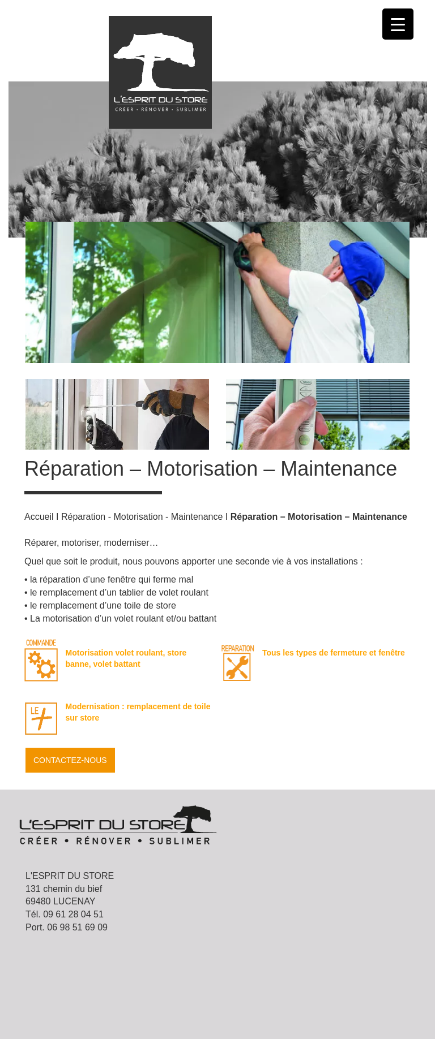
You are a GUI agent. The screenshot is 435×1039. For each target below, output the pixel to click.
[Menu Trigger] (397, 24)
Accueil (39, 516)
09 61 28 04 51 (73, 914)
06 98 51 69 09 (77, 927)
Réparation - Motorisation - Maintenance (142, 516)
